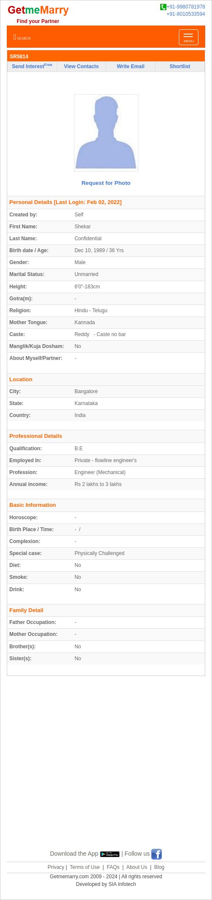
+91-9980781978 (182, 7)
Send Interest (32, 66)
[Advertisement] (109, 772)
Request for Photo (106, 183)
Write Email (130, 66)
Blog (159, 867)
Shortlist (180, 66)
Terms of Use (85, 867)
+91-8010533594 (186, 14)
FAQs (113, 867)
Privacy (56, 867)
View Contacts (81, 66)
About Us (136, 867)
